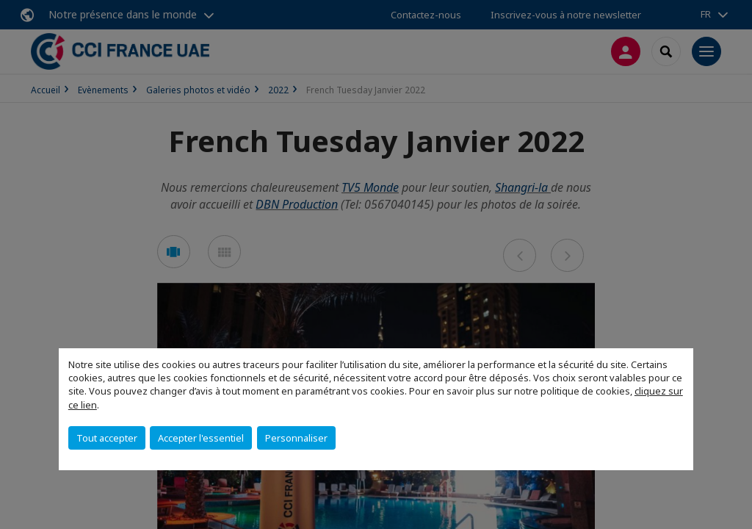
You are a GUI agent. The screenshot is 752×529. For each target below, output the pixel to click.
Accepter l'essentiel (201, 438)
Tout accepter (106, 438)
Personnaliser (296, 438)
